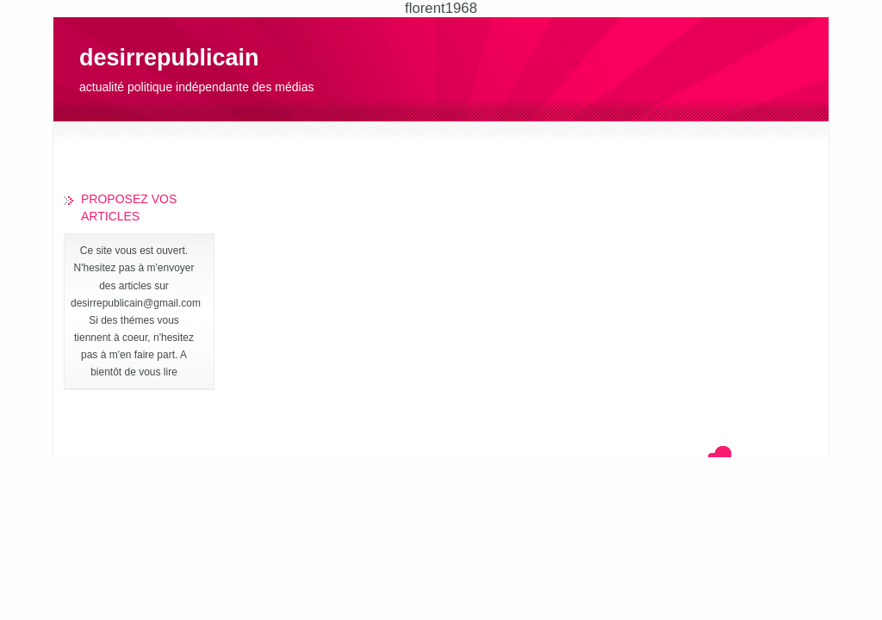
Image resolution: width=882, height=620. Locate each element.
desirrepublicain (169, 58)
